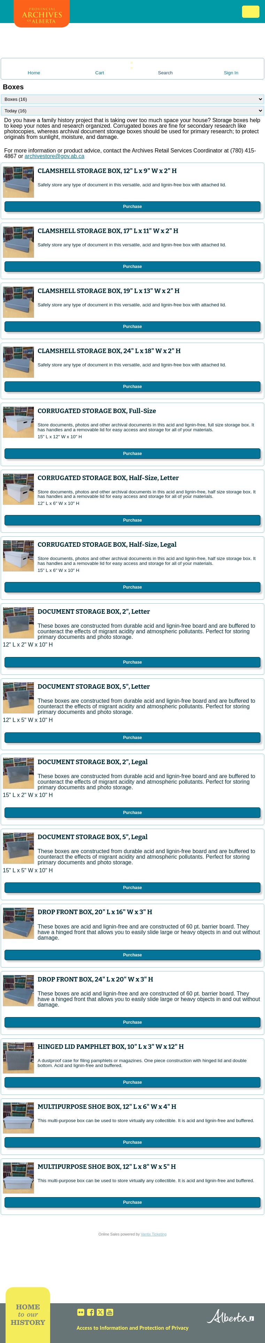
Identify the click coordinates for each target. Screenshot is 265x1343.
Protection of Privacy (164, 1327)
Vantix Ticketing (153, 1234)
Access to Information (102, 1327)
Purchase (132, 206)
